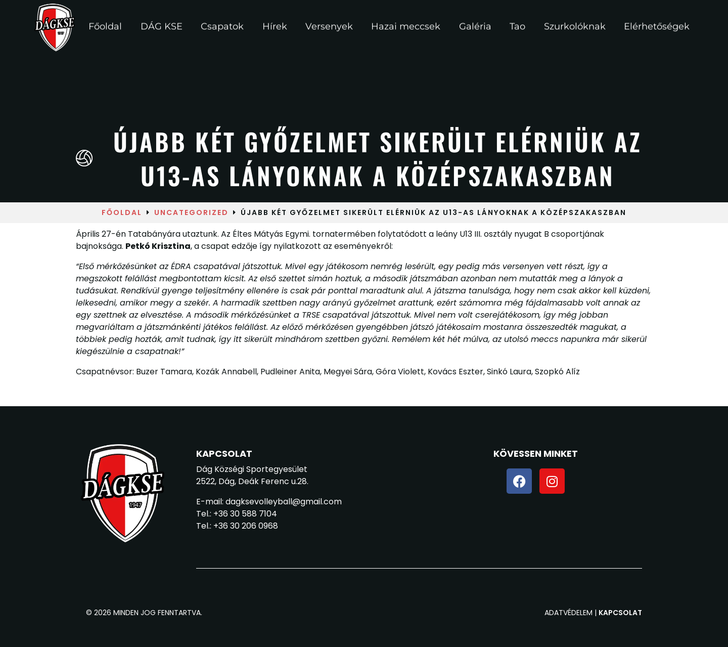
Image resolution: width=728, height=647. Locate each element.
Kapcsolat (620, 613)
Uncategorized (191, 212)
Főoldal (122, 212)
